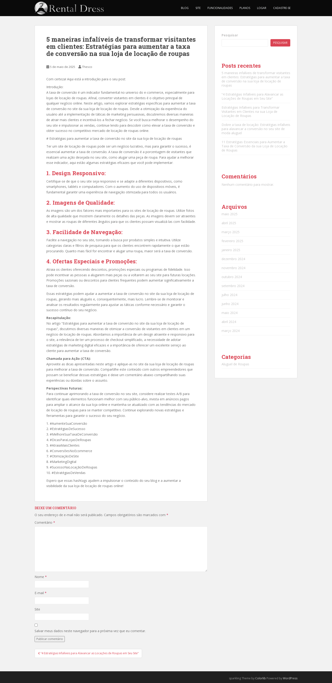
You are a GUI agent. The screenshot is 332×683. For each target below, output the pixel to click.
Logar (261, 8)
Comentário (45, 522)
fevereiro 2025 (232, 241)
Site (198, 8)
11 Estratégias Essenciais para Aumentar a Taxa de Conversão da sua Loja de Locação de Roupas (255, 146)
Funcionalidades (220, 8)
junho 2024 (230, 304)
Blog (185, 8)
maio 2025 (229, 214)
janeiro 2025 (231, 250)
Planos (245, 8)
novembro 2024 (233, 268)
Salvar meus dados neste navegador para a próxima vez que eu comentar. (90, 631)
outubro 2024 (232, 277)
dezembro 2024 (233, 259)
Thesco (87, 67)
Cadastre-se (281, 8)
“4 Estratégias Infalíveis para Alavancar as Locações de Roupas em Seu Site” (252, 96)
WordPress (290, 678)
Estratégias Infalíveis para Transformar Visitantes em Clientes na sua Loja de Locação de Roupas (250, 111)
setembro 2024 (233, 286)
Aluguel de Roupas (235, 364)
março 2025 (231, 232)
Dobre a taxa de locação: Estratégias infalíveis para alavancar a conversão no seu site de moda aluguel (256, 128)
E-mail (41, 593)
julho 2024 (229, 295)
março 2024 (231, 330)
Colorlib (260, 678)
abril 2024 (229, 322)
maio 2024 (229, 313)
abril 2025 (229, 223)
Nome (41, 577)
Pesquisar (230, 35)
